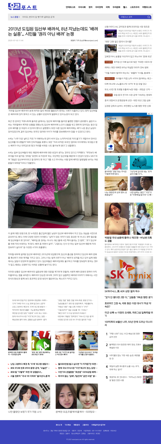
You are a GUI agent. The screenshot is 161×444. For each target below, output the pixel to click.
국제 (108, 7)
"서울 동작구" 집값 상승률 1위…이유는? (72, 310)
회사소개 (59, 425)
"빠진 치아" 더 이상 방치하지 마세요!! (72, 313)
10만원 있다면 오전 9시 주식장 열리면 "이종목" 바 (76, 320)
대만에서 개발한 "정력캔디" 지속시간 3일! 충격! (76, 316)
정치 (90, 7)
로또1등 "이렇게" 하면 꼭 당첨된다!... (26, 372)
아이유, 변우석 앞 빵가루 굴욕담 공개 (38, 17)
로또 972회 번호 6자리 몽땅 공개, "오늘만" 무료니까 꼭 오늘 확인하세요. (30, 368)
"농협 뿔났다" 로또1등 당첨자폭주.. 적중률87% (75, 304)
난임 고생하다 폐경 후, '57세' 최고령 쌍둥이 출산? (30, 307)
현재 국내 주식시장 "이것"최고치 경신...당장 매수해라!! (30, 316)
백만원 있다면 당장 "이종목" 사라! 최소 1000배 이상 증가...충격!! (30, 313)
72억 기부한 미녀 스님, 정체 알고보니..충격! (28, 304)
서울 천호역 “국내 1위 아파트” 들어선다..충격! (30, 376)
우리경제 (99, 7)
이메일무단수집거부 (98, 425)
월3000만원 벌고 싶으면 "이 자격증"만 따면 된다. (78, 364)
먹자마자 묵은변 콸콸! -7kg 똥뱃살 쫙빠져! (28, 310)
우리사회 (82, 7)
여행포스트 (146, 7)
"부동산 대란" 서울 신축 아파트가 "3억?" (73, 307)
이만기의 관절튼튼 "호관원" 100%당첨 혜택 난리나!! (78, 372)
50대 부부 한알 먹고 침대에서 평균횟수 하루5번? (30, 300)
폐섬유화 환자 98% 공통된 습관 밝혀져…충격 (29, 320)
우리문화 (116, 7)
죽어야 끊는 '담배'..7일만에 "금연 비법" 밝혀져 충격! (78, 376)
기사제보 (68, 425)
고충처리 (85, 425)
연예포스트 (70, 7)
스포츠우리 (134, 7)
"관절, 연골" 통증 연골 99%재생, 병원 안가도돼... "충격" (76, 300)
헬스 (125, 7)
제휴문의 (77, 425)
